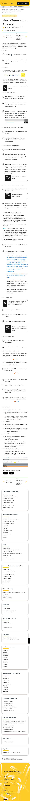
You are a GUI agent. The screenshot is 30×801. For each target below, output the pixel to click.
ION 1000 (5, 650)
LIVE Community (8, 793)
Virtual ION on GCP (7, 705)
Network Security (8, 758)
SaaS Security (6, 581)
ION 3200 (5, 659)
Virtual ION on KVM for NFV (10, 707)
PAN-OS (5, 528)
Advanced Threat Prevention (10, 572)
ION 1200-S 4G (6, 684)
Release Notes (7, 774)
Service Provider (7, 534)
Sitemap (6, 782)
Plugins (4, 537)
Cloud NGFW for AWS (8, 521)
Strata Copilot (23, 3)
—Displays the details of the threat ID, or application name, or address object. (17, 275)
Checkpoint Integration (8, 725)
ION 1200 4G (6, 678)
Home (3, 9)
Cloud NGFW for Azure (8, 523)
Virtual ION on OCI (7, 708)
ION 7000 (5, 662)
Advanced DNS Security (9, 574)
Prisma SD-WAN (7, 555)
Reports (5, 625)
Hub (4, 503)
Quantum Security (7, 597)
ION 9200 (5, 666)
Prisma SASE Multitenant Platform (11, 549)
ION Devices (6, 557)
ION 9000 (5, 664)
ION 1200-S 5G (6, 685)
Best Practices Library (8, 741)
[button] (29, 641)
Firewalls (5, 526)
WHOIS (8, 281)
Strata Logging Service (8, 500)
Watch (4, 228)
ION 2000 (5, 655)
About (5, 788)
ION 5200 (5, 661)
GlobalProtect (6, 608)
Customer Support (8, 791)
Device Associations (8, 502)
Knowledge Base (8, 794)
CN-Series (5, 525)
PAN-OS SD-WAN (7, 530)
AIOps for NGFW (7, 518)
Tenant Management (8, 507)
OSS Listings (7, 781)
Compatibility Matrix (9, 779)
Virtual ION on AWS (8, 701)
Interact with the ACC (8, 12)
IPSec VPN (5, 594)
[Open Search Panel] (12, 3)
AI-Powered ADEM (7, 551)
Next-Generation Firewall (12, 9)
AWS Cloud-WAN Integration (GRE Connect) (14, 721)
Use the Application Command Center (12, 10)
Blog (5, 777)
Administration (20, 759)
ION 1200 (5, 652)
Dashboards (6, 622)
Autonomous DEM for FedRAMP (11, 639)
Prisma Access (6, 548)
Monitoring (21, 9)
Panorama (5, 532)
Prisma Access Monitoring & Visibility (12, 553)
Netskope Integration (8, 729)
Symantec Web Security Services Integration (14, 731)
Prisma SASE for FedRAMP (9, 638)
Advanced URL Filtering (9, 571)
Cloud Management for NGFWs (10, 519)
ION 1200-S (6, 653)
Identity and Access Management (11, 505)
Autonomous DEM (7, 627)
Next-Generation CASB (8, 558)
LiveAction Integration (8, 727)
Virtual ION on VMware (8, 710)
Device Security (7, 578)
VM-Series (5, 535)
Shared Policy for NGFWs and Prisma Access (14, 592)
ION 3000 (5, 657)
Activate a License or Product (10, 496)
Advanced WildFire (7, 569)
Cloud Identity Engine (8, 498)
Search (5, 776)
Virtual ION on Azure (8, 703)
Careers (6, 790)
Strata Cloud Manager (8, 495)
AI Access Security (7, 576)
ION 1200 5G (6, 680)
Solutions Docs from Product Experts (12, 752)
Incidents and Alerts (8, 623)
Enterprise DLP (6, 580)
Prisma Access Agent (8, 611)
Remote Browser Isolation (9, 609)
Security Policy (6, 595)
